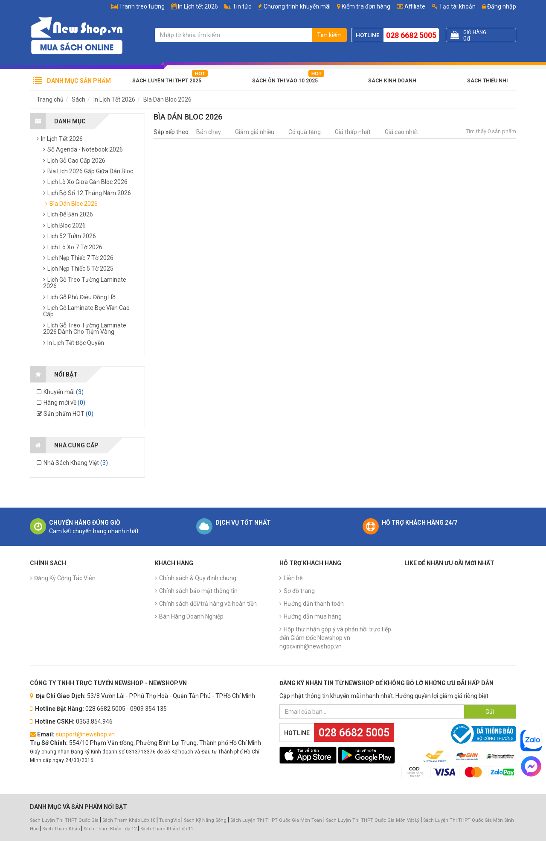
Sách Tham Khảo (61, 829)
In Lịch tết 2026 (198, 6)
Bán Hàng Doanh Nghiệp (191, 616)
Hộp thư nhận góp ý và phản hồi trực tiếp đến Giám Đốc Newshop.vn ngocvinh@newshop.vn (335, 638)
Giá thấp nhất (353, 131)
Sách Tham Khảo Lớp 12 (111, 829)
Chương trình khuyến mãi (297, 6)
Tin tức (241, 6)
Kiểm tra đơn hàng (366, 6)
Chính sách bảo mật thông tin (198, 590)
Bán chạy (208, 131)
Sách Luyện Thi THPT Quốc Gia (64, 820)
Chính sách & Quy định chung (197, 578)
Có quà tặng (304, 131)
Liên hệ (293, 578)
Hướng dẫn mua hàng (313, 616)
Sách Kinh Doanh (392, 81)
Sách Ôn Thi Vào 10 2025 (285, 81)
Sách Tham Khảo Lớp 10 (128, 820)
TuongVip (169, 820)
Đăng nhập (499, 6)
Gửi (489, 711)
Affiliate (411, 6)
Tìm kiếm (329, 35)
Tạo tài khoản (454, 6)
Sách (78, 99)
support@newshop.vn (85, 734)
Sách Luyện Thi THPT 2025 (166, 81)
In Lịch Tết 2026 (114, 99)
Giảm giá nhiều (254, 131)
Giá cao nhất (401, 131)
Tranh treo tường (142, 6)
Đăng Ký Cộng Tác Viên (65, 578)
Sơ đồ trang (299, 590)
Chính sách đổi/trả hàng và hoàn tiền (208, 603)
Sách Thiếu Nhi (487, 81)
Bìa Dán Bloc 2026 (167, 99)
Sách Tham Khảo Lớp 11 (166, 829)
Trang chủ (50, 99)
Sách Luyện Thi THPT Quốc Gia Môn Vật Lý (372, 820)
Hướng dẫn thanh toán (314, 603)
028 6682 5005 (411, 35)
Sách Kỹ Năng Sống (205, 820)
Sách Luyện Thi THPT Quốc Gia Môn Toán (276, 820)
